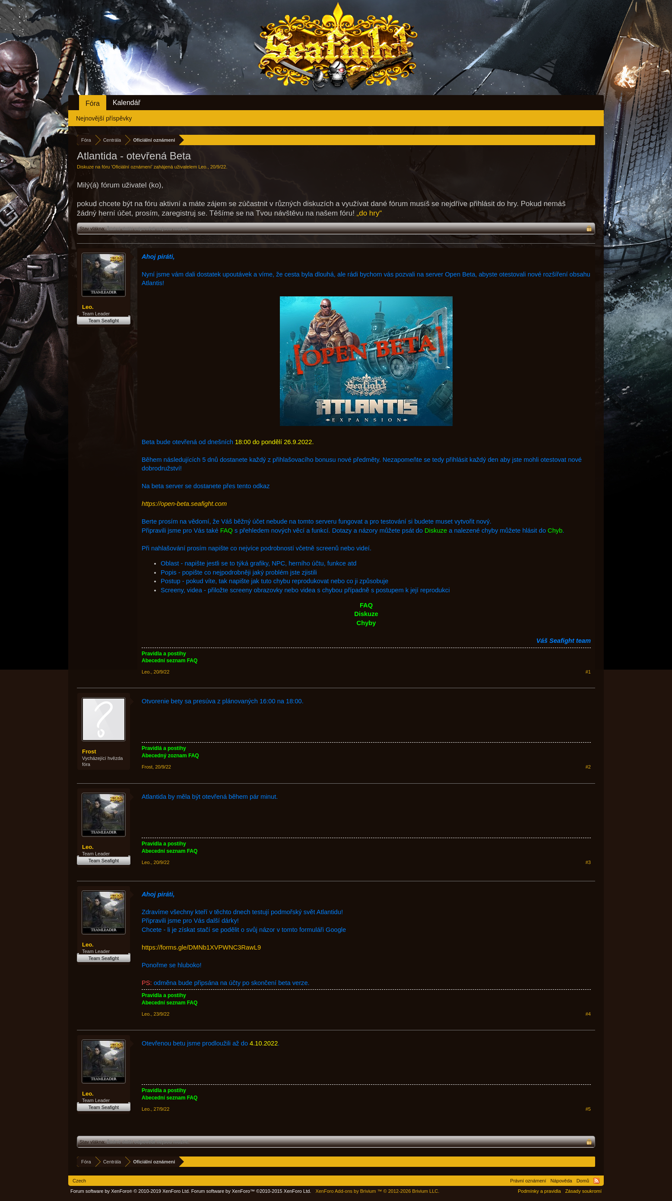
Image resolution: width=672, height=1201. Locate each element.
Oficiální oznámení (132, 166)
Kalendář (126, 102)
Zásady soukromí (583, 1191)
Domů (583, 1180)
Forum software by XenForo (130, 1191)
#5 (588, 1109)
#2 (588, 766)
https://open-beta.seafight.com (184, 503)
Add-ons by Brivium (377, 1191)
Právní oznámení (528, 1180)
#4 (588, 1014)
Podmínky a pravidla (539, 1191)
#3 (588, 862)
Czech (79, 1180)
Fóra (93, 103)
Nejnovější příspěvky (104, 118)
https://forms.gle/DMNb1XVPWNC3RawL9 (201, 947)
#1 (588, 671)
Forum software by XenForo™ (251, 1191)
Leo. (202, 166)
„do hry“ (369, 213)
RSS (596, 1181)
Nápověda (561, 1180)
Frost (89, 751)
